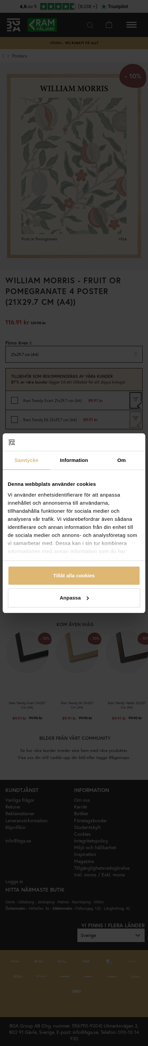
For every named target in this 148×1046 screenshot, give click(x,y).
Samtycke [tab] (26, 460)
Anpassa (74, 598)
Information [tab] (74, 460)
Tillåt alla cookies (74, 575)
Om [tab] (121, 460)
